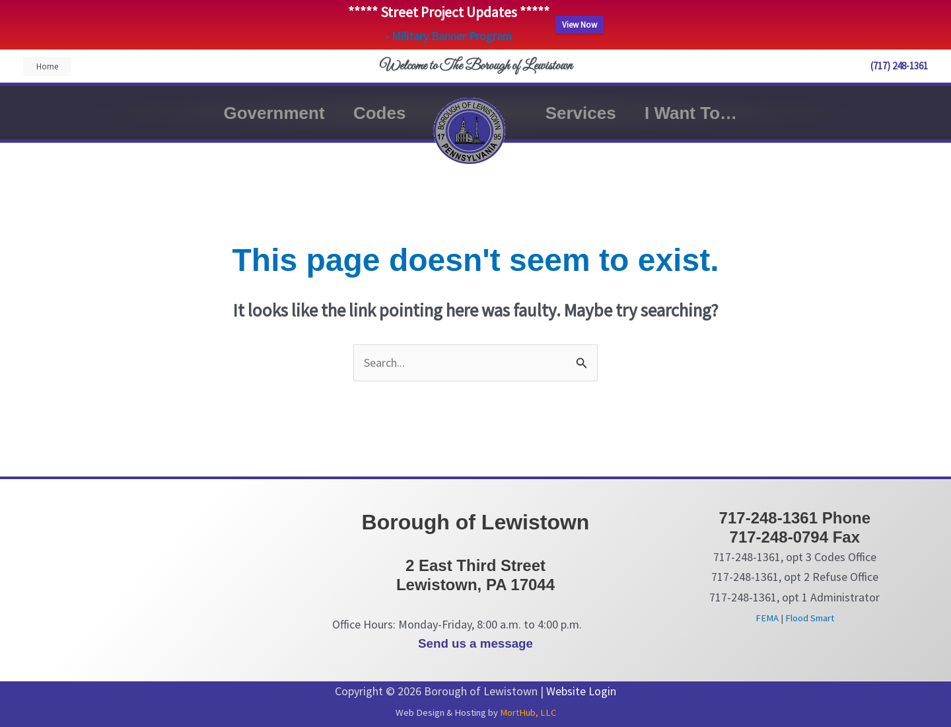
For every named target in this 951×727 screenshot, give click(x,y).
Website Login (581, 691)
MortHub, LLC (528, 712)
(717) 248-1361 (899, 65)
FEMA (767, 619)
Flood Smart (809, 619)
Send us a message (475, 643)
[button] (47, 66)
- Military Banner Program (448, 36)
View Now (579, 24)
